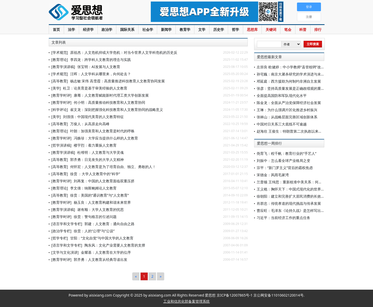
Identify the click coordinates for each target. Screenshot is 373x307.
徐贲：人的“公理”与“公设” (94, 230)
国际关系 (127, 29)
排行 (317, 29)
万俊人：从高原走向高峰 (89, 123)
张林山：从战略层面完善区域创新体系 (287, 116)
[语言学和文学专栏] (66, 223)
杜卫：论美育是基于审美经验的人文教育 (95, 88)
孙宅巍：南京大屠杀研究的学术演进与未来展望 (294, 74)
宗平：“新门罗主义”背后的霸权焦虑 (285, 167)
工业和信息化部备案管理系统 (186, 301)
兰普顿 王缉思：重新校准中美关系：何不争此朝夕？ (298, 182)
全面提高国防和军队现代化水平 (282, 95)
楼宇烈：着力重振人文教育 (95, 145)
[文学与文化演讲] (65, 252)
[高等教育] (59, 81)
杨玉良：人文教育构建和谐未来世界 (104, 202)
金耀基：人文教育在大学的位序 (106, 252)
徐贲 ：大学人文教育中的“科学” (95, 173)
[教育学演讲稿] (63, 66)
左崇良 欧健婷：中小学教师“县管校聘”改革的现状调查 (299, 67)
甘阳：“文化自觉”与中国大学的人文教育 (101, 238)
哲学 (235, 29)
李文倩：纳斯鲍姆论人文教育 (93, 188)
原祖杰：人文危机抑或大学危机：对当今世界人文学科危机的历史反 (123, 52)
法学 (71, 29)
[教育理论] (59, 59)
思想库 (252, 29)
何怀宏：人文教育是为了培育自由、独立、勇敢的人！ (113, 166)
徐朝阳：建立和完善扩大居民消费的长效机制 (292, 196)
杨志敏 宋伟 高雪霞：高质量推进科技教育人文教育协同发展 (117, 81)
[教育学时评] (61, 95)
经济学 (88, 29)
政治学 (107, 29)
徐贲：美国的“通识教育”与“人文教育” (99, 195)
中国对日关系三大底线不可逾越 (282, 124)
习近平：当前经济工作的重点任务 (283, 217)
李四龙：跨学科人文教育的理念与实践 (100, 59)
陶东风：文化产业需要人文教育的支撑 (114, 245)
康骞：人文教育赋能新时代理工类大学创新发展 (111, 95)
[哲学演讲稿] (61, 145)
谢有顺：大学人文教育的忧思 (100, 209)
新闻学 (166, 29)
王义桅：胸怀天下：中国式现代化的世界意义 (292, 189)
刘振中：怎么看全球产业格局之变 (283, 160)
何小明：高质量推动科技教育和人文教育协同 (109, 102)
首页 (56, 29)
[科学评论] (59, 109)
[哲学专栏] (59, 238)
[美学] (56, 88)
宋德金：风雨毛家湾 (273, 174)
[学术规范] (59, 52)
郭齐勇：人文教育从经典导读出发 (100, 259)
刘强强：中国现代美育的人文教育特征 (93, 116)
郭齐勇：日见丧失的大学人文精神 (97, 159)
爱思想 (89, 13)
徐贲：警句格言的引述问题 (95, 216)
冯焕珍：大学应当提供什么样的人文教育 (106, 138)
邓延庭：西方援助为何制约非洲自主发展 (289, 81)
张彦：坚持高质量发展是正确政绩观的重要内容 (294, 88)
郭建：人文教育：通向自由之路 (109, 223)
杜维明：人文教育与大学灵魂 (100, 152)
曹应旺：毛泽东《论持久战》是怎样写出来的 (292, 210)
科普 (302, 29)
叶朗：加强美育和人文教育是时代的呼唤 (102, 131)
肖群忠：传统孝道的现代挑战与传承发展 (289, 203)
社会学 (147, 29)
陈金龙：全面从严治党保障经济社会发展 (289, 102)
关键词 (271, 29)
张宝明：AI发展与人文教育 (98, 66)
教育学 (185, 29)
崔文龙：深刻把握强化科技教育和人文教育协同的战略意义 (116, 109)
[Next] (160, 276)
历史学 (218, 29)
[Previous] (136, 276)
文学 (201, 29)
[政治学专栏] (61, 230)
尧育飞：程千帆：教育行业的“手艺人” (286, 153)
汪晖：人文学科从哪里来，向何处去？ (100, 73)
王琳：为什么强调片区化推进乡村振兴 (287, 109)
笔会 (287, 29)
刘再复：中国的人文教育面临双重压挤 (104, 180)
